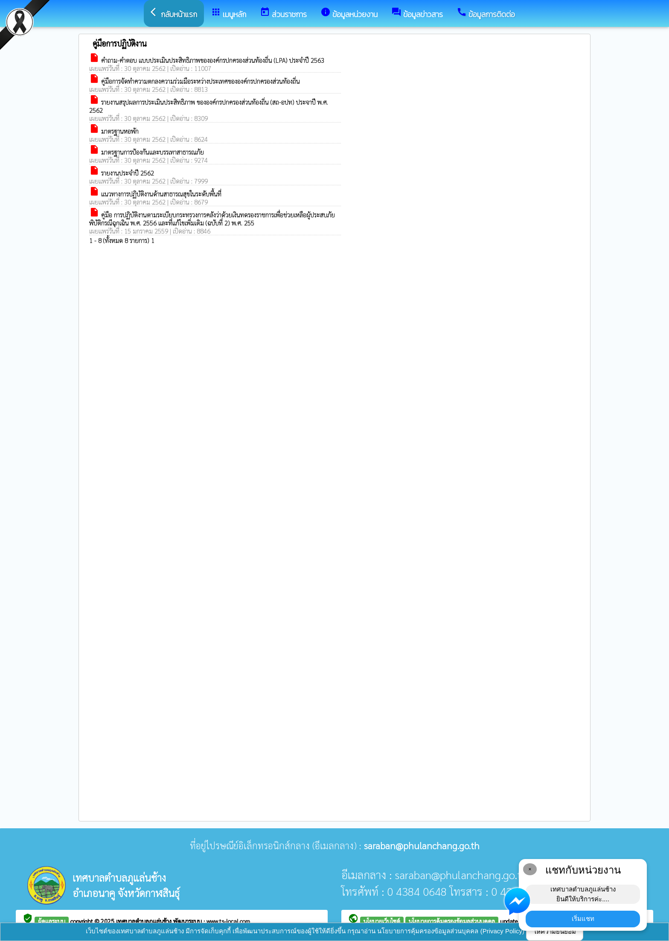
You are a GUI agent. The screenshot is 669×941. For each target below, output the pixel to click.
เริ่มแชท (583, 918)
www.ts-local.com (228, 921)
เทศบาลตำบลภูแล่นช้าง (144, 921)
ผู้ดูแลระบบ (51, 921)
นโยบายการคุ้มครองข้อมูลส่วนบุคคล (452, 921)
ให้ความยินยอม (554, 931)
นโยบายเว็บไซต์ (382, 921)
